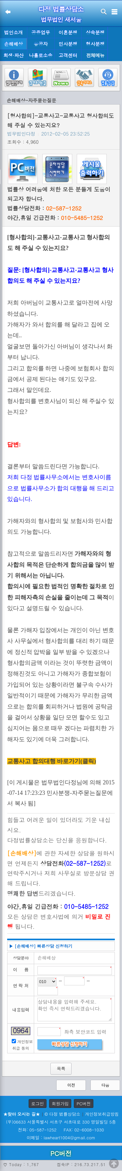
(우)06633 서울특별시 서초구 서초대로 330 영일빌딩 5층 (61, 1122)
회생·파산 (13, 55)
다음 (105, 1085)
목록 (61, 1068)
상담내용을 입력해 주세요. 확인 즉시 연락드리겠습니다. (74, 1009)
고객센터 (68, 55)
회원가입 (60, 1103)
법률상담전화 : (44, 208)
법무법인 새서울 (61, 19)
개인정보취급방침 (102, 1114)
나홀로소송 (40, 55)
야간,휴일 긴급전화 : (55, 218)
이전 (71, 1085)
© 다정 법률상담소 (62, 1114)
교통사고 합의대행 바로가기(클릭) (51, 761)
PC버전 (83, 1103)
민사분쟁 (68, 44)
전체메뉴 (95, 55)
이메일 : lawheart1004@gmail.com (61, 1137)
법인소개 (13, 32)
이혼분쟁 (68, 32)
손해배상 (13, 44)
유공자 (41, 44)
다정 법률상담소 (61, 9)
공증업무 (40, 32)
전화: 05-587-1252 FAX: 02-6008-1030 (61, 1130)
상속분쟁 (95, 32)
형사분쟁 (95, 44)
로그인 (37, 1103)
